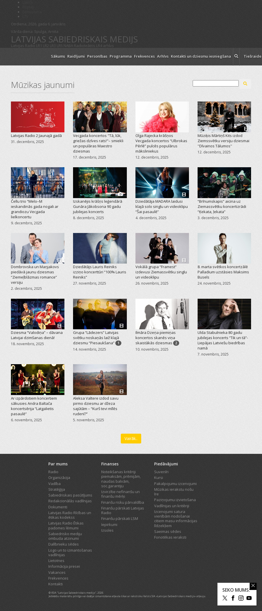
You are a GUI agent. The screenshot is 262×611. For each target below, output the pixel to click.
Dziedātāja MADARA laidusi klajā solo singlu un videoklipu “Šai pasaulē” (161, 206)
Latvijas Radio (23, 45)
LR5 (60, 45)
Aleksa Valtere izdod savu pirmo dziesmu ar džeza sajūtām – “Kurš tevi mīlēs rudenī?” (95, 406)
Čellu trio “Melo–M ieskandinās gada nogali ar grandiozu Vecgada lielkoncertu (34, 209)
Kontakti (55, 583)
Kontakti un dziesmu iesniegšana (201, 56)
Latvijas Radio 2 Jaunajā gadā (36, 135)
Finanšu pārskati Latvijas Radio (122, 510)
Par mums (58, 464)
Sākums (58, 56)
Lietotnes (56, 560)
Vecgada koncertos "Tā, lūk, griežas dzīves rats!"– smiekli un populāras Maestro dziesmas (98, 143)
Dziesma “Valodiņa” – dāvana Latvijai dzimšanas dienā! (37, 335)
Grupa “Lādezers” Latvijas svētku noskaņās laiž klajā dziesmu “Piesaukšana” (96, 337)
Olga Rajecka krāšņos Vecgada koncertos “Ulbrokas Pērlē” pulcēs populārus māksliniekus (161, 143)
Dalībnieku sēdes (63, 544)
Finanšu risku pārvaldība (122, 502)
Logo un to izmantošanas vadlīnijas (70, 552)
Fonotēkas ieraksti (170, 537)
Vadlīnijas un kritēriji (171, 505)
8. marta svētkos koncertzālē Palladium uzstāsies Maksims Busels (223, 272)
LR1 (39, 45)
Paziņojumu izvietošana (175, 499)
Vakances (57, 572)
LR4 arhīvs (105, 45)
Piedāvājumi (166, 464)
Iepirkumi (109, 524)
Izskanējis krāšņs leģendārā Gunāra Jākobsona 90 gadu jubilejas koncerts (97, 206)
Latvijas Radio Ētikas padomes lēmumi (66, 525)
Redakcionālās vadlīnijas (70, 500)
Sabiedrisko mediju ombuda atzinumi (65, 536)
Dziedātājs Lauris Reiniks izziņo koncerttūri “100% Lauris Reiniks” (99, 272)
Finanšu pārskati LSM (119, 518)
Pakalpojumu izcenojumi (175, 483)
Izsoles (107, 530)
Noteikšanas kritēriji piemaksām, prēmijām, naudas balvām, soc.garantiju (121, 478)
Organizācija (59, 477)
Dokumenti (57, 507)
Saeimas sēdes (167, 531)
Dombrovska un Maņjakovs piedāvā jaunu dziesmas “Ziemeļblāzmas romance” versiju (35, 274)
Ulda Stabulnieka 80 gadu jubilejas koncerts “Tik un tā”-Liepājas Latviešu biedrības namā (223, 340)
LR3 (53, 45)
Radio (53, 471)
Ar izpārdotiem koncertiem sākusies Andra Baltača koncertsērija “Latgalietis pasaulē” (34, 406)
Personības (97, 56)
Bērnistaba (32, 11)
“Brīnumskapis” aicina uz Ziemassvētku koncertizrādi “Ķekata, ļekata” (222, 206)
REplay (28, 7)
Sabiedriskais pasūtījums (70, 495)
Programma (121, 56)
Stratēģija (56, 489)
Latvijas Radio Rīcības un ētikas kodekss (69, 515)
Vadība (54, 483)
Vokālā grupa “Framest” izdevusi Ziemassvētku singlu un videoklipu (161, 272)
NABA (68, 45)
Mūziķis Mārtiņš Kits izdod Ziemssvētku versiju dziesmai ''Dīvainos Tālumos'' (223, 140)
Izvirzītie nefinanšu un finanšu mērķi (120, 494)
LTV (25, 16)
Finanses (109, 464)
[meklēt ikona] (236, 57)
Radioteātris (84, 45)
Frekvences (144, 56)
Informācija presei (64, 566)
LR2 (46, 45)
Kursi (158, 477)
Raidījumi (76, 56)
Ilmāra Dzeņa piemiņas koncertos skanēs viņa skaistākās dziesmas (155, 337)
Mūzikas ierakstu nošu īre (174, 492)
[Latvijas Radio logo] (28, 56)
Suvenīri (161, 471)
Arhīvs (163, 56)
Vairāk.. (131, 438)
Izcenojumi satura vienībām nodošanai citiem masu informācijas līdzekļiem (175, 518)
